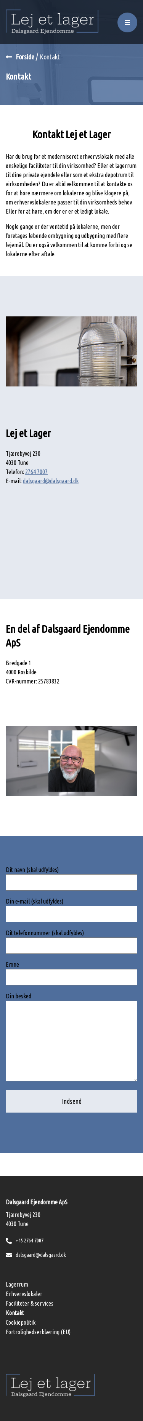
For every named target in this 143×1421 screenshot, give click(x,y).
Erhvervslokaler (24, 1293)
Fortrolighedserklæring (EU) (38, 1331)
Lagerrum (17, 1284)
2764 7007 (36, 471)
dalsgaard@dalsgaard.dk (51, 480)
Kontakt (15, 1312)
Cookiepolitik (20, 1322)
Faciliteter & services (29, 1303)
